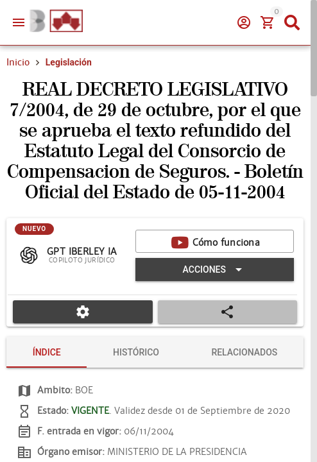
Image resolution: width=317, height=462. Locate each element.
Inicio (18, 62)
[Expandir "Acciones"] (214, 269)
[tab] (46, 352)
